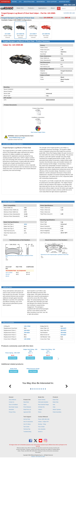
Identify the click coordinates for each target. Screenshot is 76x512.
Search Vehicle (41, 445)
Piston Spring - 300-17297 (12, 365)
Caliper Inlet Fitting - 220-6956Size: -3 (30, 363)
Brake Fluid (13, 394)
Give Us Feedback (13, 450)
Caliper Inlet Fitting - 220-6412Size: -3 (48, 363)
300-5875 (63, 328)
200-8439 (27, 330)
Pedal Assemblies (57, 458)
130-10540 (27, 339)
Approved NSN (27, 458)
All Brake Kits (41, 453)
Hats (54, 450)
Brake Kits (20, 8)
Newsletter (11, 455)
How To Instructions (28, 467)
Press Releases (27, 453)
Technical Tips (27, 475)
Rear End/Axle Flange (43, 450)
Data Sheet (26, 448)
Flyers (25, 450)
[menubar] (35, 8)
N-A (25, 328)
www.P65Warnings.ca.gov (17, 137)
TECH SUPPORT (52, 1)
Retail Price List (27, 455)
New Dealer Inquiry (13, 453)
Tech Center (26, 472)
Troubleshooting (27, 477)
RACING (14, 1)
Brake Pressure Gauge (33, 394)
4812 (25, 224)
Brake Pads (55, 448)
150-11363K (9, 272)
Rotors (39, 458)
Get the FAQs (27, 465)
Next (66, 421)
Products (31, 8)
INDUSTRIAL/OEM (29, 1)
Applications (42, 8)
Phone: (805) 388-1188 (43, 465)
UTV (20, 1)
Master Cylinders (57, 455)
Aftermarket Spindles (43, 448)
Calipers (40, 455)
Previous (10, 421)
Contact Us (11, 448)
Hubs (54, 453)
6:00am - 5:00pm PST (43, 467)
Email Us (40, 477)
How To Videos (27, 470)
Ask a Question (41, 475)
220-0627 (63, 334)
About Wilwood (12, 445)
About (53, 8)
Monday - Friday (42, 470)
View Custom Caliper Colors (38, 132)
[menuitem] (19, 8)
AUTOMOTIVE (5, 1)
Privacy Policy (12, 458)
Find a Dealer (41, 472)
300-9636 (63, 332)
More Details (12, 370)
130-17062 (27, 326)
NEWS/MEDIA (41, 1)
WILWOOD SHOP (64, 1)
